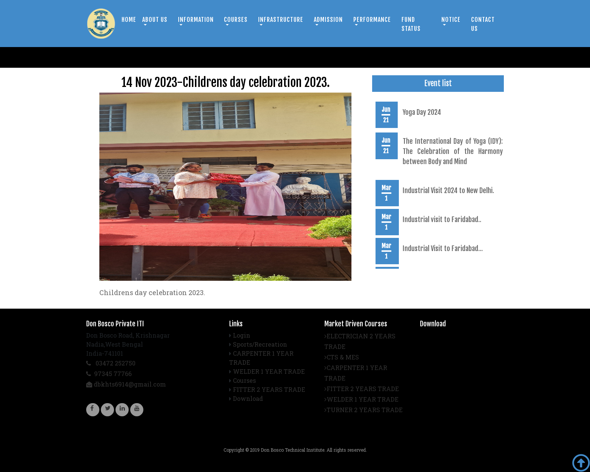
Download (248, 398)
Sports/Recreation (260, 344)
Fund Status (411, 24)
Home (129, 19)
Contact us (483, 24)
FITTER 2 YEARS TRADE (269, 389)
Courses (244, 380)
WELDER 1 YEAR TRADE (269, 371)
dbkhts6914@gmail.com (126, 384)
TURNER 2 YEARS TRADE (363, 410)
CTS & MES (341, 357)
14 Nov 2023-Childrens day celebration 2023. (226, 82)
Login (241, 335)
